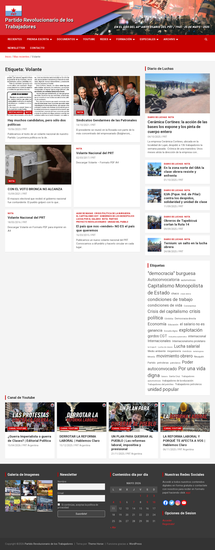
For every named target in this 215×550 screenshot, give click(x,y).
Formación (124, 39)
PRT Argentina (30, 445)
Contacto (37, 48)
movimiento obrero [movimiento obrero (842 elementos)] (174, 355)
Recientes (15, 39)
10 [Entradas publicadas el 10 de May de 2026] (154, 502)
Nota (28, 112)
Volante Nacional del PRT (95, 153)
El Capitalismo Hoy (87, 216)
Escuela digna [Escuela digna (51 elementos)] (170, 331)
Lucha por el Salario (88, 219)
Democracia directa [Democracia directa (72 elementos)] (185, 318)
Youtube (89, 39)
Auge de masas (84, 213)
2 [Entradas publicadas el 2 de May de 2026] (147, 495)
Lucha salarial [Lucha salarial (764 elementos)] (187, 346)
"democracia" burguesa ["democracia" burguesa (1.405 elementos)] (172, 273)
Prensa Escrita (38, 39)
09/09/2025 (170, 229)
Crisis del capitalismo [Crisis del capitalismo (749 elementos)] (168, 311)
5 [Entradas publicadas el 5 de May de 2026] (120, 502)
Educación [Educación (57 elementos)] (173, 324)
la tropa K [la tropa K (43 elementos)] (152, 347)
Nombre (62, 481)
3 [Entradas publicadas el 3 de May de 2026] (154, 495)
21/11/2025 (117, 453)
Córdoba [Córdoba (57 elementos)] (169, 318)
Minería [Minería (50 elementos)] (151, 356)
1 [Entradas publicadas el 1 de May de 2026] (140, 495)
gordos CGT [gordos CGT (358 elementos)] (157, 336)
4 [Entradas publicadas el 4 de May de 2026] (113, 502)
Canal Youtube (17, 428)
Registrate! (168, 524)
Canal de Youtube (21, 398)
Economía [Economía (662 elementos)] (157, 324)
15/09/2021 (14, 193)
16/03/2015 (82, 235)
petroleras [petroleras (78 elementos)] (163, 362)
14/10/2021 (82, 125)
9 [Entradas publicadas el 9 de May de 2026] (147, 502)
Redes (104, 39)
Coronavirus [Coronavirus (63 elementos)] (190, 305)
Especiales (147, 39)
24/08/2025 (170, 251)
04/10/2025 (154, 136)
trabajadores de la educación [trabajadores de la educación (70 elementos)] (177, 380)
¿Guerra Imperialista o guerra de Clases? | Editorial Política (29, 438)
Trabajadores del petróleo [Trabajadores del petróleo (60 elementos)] (161, 384)
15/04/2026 (14, 445)
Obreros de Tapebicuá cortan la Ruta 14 (180, 223)
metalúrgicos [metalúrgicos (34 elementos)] (198, 351)
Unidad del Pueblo (118, 222)
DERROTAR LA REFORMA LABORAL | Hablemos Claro (80, 438)
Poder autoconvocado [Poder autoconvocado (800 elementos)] (170, 365)
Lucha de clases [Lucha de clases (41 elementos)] (165, 347)
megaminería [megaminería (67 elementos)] (174, 351)
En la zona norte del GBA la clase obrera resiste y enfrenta (184, 172)
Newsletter (16, 48)
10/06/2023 (14, 129)
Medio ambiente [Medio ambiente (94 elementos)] (157, 351)
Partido (113, 219)
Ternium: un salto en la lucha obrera (185, 245)
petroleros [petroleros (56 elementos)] (175, 363)
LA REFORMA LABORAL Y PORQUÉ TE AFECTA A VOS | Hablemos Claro (184, 440)
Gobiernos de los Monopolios (117, 216)
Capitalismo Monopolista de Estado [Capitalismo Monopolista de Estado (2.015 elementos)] (175, 289)
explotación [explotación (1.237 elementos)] (190, 330)
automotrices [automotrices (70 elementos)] (188, 280)
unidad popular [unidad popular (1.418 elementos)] (163, 389)
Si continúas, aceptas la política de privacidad (78, 506)
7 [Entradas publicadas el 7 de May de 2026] (133, 502)
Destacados (16, 112)
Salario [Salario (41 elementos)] (164, 376)
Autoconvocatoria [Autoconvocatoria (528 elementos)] (164, 279)
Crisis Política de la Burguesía (112, 213)
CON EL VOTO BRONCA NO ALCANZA (35, 189)
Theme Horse (95, 543)
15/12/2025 (66, 445)
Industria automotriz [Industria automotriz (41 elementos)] (178, 336)
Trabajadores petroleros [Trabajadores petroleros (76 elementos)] (188, 384)
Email (61, 493)
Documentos (66, 39)
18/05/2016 (14, 222)
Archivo (169, 39)
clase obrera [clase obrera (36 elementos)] (186, 294)
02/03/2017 (82, 157)
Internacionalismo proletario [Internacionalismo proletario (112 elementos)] (188, 341)
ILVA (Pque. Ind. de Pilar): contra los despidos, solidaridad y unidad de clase (185, 198)
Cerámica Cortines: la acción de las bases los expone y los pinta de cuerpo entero (177, 127)
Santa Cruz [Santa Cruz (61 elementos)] (174, 376)
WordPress (135, 543)
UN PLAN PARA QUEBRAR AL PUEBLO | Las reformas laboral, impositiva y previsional (132, 442)
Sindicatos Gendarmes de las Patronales (106, 120)
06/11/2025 (169, 449)
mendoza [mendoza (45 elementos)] (186, 351)
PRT (25, 129)
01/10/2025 (170, 180)
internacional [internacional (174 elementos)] (197, 336)
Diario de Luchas (160, 69)
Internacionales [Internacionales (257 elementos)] (159, 341)
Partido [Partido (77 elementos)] (152, 362)
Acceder (167, 520)
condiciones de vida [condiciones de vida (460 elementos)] (165, 305)
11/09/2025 (170, 206)
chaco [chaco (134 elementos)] (175, 293)
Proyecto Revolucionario (91, 222)
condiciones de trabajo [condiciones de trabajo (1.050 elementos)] (170, 299)
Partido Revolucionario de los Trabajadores (49, 543)
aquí (188, 492)
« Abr (113, 527)
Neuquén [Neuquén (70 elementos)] (199, 356)
